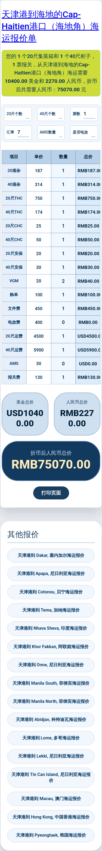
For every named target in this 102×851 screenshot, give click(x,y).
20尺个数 (14, 114)
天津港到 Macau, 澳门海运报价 (51, 798)
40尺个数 (47, 114)
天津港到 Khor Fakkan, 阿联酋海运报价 (51, 646)
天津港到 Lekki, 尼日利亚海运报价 (51, 756)
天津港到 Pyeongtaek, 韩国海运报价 (51, 835)
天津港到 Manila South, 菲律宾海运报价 (51, 683)
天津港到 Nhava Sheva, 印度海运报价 (51, 628)
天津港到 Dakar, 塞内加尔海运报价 (51, 555)
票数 (76, 114)
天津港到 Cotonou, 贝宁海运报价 (50, 592)
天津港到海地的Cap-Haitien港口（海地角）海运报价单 (50, 26)
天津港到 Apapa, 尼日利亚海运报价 (51, 573)
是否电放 (80, 132)
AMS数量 (48, 132)
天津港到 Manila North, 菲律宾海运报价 (51, 701)
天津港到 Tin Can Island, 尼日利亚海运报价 (50, 777)
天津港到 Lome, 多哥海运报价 (51, 737)
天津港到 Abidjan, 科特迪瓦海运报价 (51, 719)
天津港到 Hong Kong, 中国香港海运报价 (51, 817)
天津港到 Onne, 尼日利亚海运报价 (51, 664)
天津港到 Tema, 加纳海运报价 (51, 610)
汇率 (10, 132)
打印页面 (51, 493)
